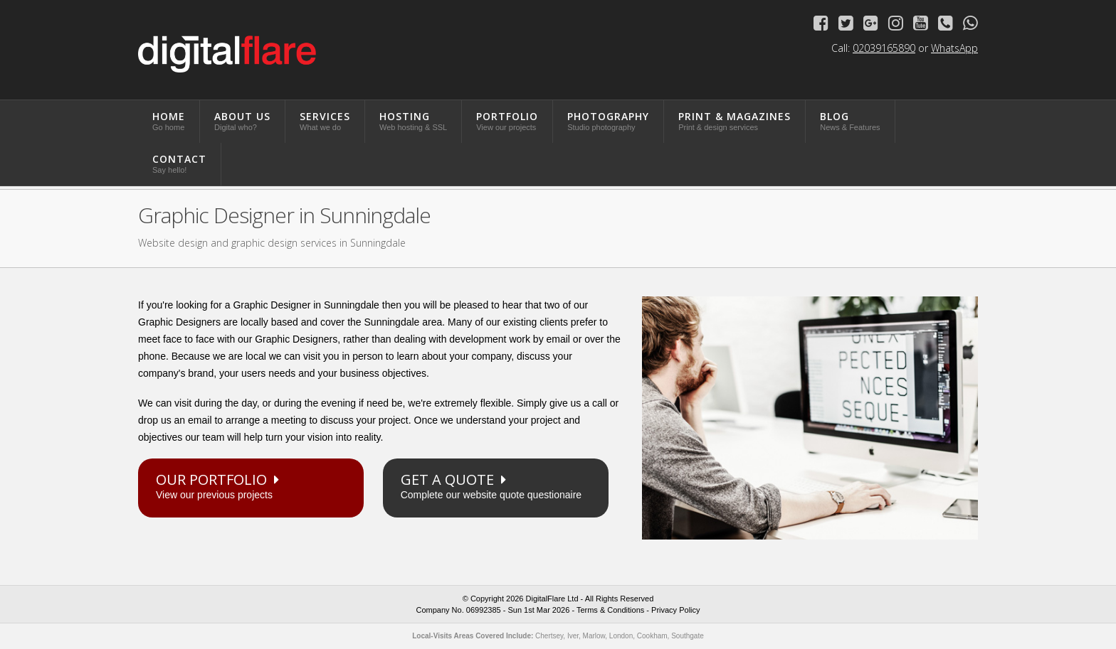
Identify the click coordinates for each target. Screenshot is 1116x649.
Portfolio (507, 120)
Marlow (594, 636)
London (621, 636)
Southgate (687, 636)
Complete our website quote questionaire (496, 485)
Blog (850, 120)
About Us (242, 120)
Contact (179, 163)
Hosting (413, 120)
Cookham (652, 636)
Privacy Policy (675, 610)
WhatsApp (954, 48)
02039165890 (884, 48)
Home (168, 120)
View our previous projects (251, 485)
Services (325, 120)
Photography (608, 120)
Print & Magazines (734, 120)
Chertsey (549, 636)
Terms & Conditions (610, 610)
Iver (573, 636)
